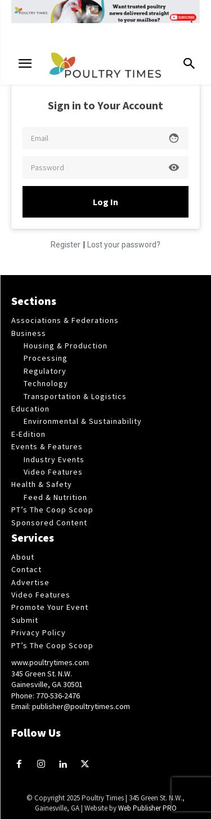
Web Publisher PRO (147, 808)
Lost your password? (123, 244)
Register (65, 244)
